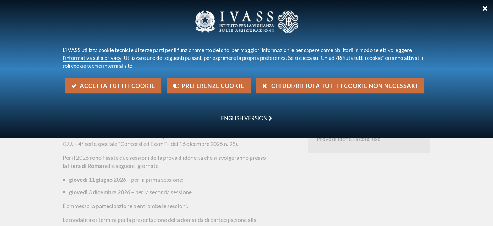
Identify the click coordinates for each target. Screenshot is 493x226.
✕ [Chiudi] (485, 8)
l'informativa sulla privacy (92, 58)
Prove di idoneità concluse (348, 138)
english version (243, 114)
